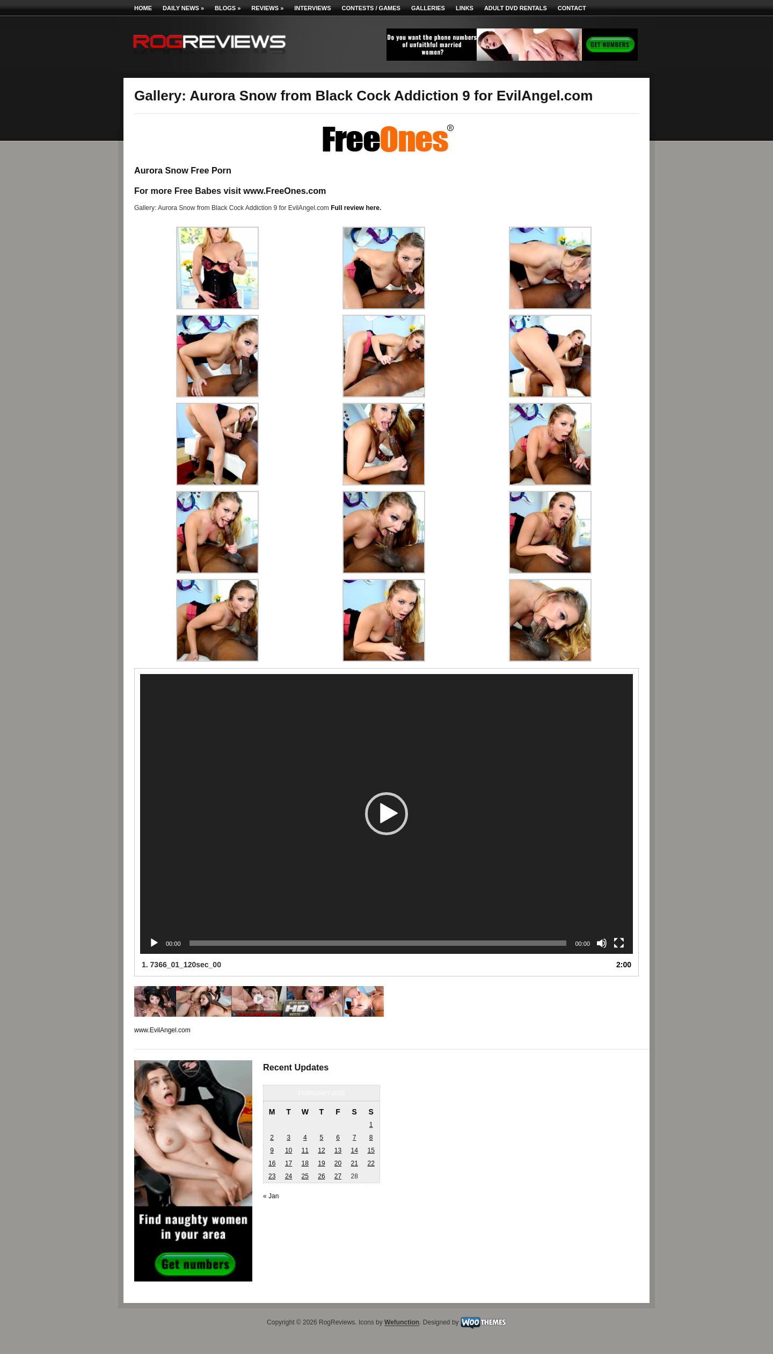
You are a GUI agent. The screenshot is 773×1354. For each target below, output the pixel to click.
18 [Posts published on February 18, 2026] (305, 1163)
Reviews (267, 8)
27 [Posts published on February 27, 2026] (337, 1176)
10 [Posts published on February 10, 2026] (288, 1150)
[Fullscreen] (619, 943)
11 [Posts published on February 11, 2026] (305, 1150)
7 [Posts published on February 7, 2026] (354, 1137)
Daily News (183, 8)
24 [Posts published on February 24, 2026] (288, 1176)
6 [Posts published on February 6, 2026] (338, 1137)
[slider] (378, 943)
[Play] (154, 943)
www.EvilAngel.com (162, 1030)
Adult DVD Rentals (515, 8)
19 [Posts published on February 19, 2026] (321, 1163)
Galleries (428, 8)
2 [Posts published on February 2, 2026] (272, 1137)
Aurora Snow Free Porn (182, 170)
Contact (572, 8)
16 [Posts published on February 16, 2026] (271, 1163)
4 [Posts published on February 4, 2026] (305, 1137)
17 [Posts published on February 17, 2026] (288, 1163)
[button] (386, 813)
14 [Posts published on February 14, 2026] (354, 1150)
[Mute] (601, 943)
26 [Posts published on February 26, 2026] (321, 1176)
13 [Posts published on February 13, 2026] (337, 1150)
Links (464, 8)
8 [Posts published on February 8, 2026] (371, 1137)
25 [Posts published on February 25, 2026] (305, 1176)
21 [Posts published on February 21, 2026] (354, 1163)
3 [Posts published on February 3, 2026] (288, 1137)
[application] (386, 814)
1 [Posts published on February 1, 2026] (371, 1124)
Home (143, 8)
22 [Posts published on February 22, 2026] (370, 1163)
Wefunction (401, 1323)
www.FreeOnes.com (284, 191)
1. (181, 964)
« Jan (271, 1196)
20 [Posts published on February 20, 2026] (337, 1163)
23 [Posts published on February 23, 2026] (271, 1176)
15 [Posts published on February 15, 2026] (370, 1150)
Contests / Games (371, 8)
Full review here (355, 208)
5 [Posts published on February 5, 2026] (322, 1137)
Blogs (227, 8)
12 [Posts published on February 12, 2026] (321, 1150)
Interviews (312, 8)
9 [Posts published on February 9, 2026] (272, 1150)
